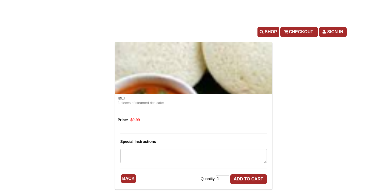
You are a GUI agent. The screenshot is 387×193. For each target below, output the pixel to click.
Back (128, 178)
